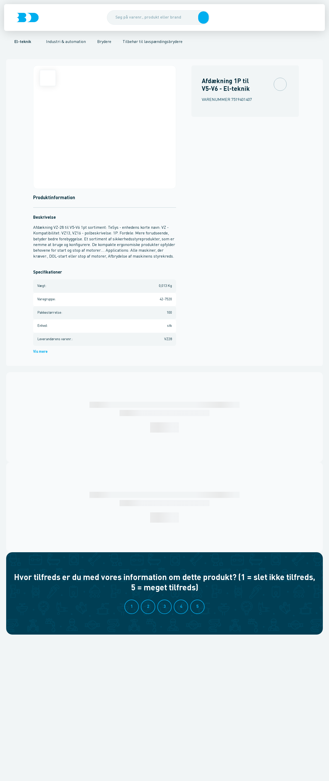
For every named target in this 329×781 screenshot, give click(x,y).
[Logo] (27, 17)
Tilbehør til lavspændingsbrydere (152, 42)
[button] (202, 17)
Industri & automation (66, 42)
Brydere (104, 42)
